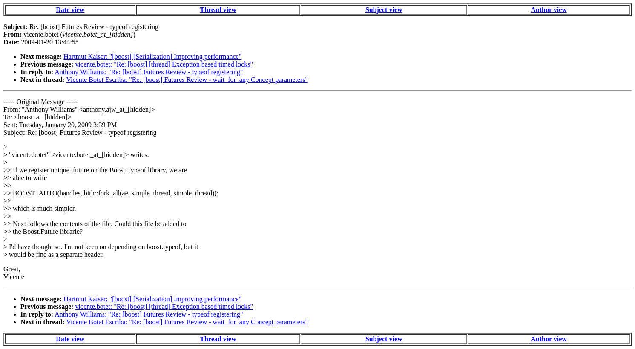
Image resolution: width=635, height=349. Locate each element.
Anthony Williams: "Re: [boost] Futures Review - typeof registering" (149, 72)
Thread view (218, 9)
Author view (549, 9)
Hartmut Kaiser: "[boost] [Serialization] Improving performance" (152, 56)
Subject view (383, 9)
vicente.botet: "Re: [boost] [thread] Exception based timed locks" (164, 64)
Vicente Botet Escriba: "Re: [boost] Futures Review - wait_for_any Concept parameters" (187, 79)
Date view (70, 9)
